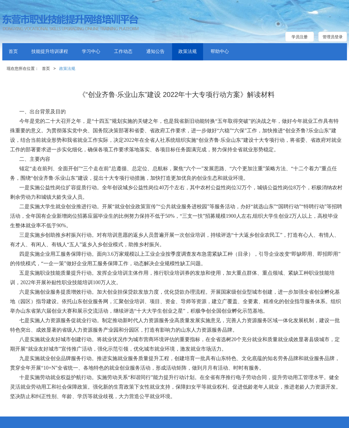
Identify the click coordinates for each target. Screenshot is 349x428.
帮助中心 (220, 51)
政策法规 (187, 51)
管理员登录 (333, 37)
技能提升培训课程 (49, 51)
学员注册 (300, 37)
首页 (13, 51)
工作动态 (123, 51)
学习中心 (91, 51)
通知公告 (155, 51)
